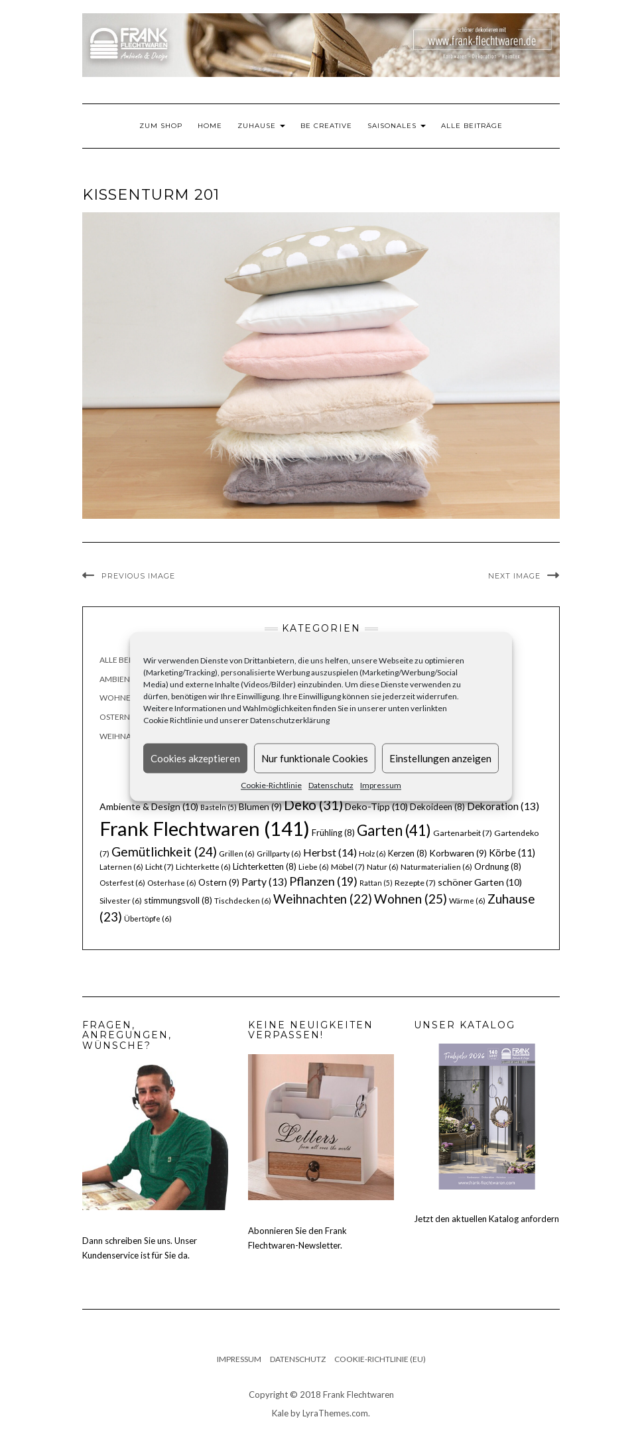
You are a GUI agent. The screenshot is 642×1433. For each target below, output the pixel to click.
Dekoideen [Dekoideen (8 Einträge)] (437, 806)
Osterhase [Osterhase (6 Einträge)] (171, 882)
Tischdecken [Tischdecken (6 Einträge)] (242, 900)
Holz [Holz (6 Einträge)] (372, 853)
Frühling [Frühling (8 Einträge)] (333, 832)
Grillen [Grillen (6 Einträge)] (237, 853)
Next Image (514, 575)
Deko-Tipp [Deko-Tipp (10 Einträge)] (376, 806)
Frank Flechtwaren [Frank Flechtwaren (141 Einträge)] (204, 828)
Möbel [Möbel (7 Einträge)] (348, 867)
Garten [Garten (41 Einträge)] (394, 830)
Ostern (114, 717)
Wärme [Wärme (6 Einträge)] (467, 900)
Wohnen (118, 698)
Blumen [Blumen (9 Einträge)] (260, 806)
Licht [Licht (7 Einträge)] (159, 867)
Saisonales (396, 125)
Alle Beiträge (472, 125)
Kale (280, 1413)
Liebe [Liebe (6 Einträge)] (313, 866)
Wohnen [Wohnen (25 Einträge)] (410, 898)
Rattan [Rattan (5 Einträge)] (376, 882)
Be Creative (326, 125)
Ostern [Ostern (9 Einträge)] (218, 882)
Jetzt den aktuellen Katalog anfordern (486, 1218)
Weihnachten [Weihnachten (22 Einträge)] (322, 899)
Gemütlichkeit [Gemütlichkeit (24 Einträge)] (164, 851)
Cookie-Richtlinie (271, 785)
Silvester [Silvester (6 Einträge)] (120, 900)
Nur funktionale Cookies (314, 758)
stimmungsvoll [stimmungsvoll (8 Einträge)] (178, 900)
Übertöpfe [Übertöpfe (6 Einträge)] (148, 918)
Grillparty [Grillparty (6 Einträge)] (279, 853)
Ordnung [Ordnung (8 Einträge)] (497, 866)
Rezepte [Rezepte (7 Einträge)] (415, 883)
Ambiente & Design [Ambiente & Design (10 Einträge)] (148, 806)
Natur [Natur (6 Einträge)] (383, 866)
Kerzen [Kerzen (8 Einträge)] (407, 853)
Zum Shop (160, 125)
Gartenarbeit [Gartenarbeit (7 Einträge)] (462, 833)
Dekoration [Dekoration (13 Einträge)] (503, 806)
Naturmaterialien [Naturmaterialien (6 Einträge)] (436, 866)
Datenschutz (330, 785)
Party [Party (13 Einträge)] (264, 882)
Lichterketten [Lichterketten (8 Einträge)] (264, 866)
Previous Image (138, 575)
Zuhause (261, 125)
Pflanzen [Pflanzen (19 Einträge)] (323, 881)
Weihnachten (128, 736)
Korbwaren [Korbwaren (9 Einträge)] (458, 853)
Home (210, 125)
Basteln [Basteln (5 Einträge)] (218, 807)
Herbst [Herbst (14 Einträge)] (330, 852)
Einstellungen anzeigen (440, 758)
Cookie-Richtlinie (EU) (380, 1359)
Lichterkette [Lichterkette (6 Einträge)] (203, 866)
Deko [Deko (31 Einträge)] (313, 805)
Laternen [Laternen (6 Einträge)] (121, 866)
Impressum (380, 785)
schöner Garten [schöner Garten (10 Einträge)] (480, 882)
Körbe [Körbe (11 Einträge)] (512, 852)
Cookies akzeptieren (195, 758)
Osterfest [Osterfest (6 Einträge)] (122, 882)
